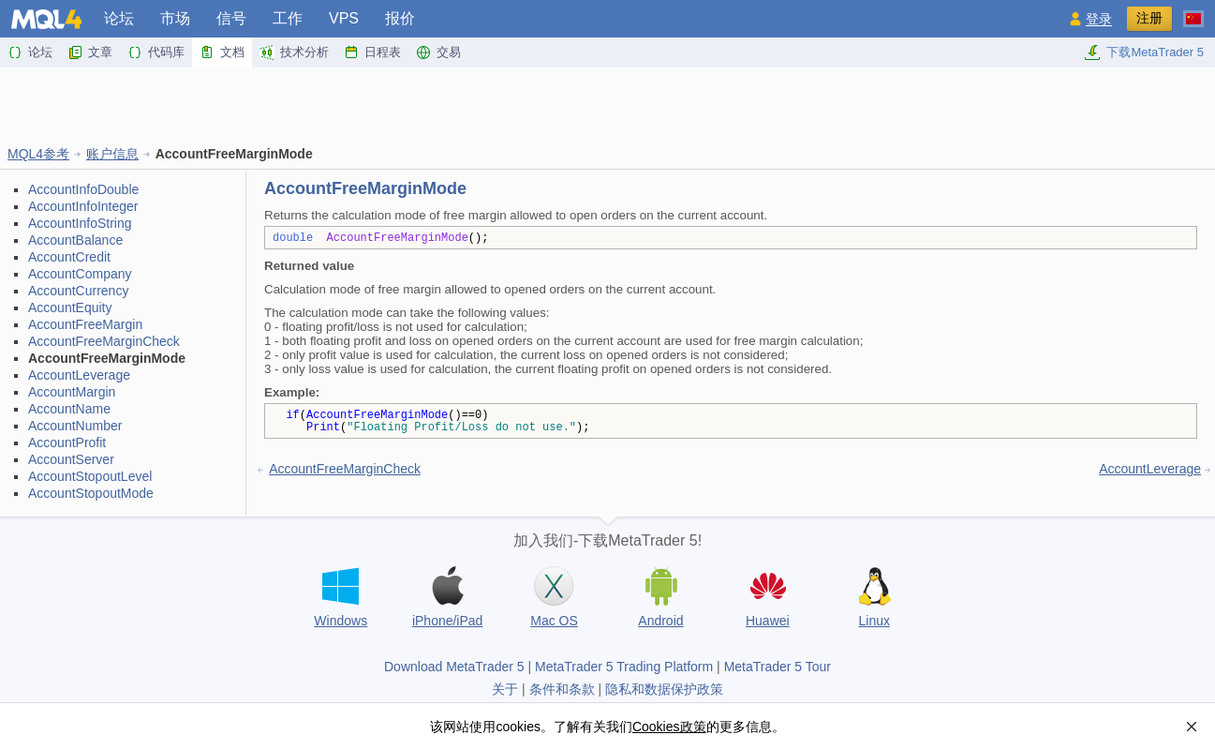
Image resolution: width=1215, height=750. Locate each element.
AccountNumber (75, 425)
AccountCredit (69, 256)
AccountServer (71, 459)
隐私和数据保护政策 (664, 689)
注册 (1149, 17)
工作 (288, 18)
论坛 (119, 18)
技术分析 (294, 52)
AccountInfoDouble (83, 189)
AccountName (69, 408)
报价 (400, 18)
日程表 (372, 52)
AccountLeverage (79, 375)
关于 (505, 689)
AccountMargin (71, 391)
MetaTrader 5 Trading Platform (624, 666)
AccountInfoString (80, 223)
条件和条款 (562, 689)
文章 (89, 52)
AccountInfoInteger (83, 206)
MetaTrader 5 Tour (777, 666)
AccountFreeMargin (85, 324)
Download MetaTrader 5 (454, 666)
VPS (344, 18)
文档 (222, 52)
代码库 (156, 52)
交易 (438, 52)
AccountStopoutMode (91, 493)
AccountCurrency (78, 290)
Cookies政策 (669, 726)
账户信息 (112, 153)
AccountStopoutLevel (90, 476)
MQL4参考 (38, 153)
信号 (231, 18)
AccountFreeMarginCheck (104, 341)
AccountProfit (67, 442)
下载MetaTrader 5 (1144, 52)
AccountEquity (70, 307)
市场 (175, 18)
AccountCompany (80, 273)
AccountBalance (75, 240)
